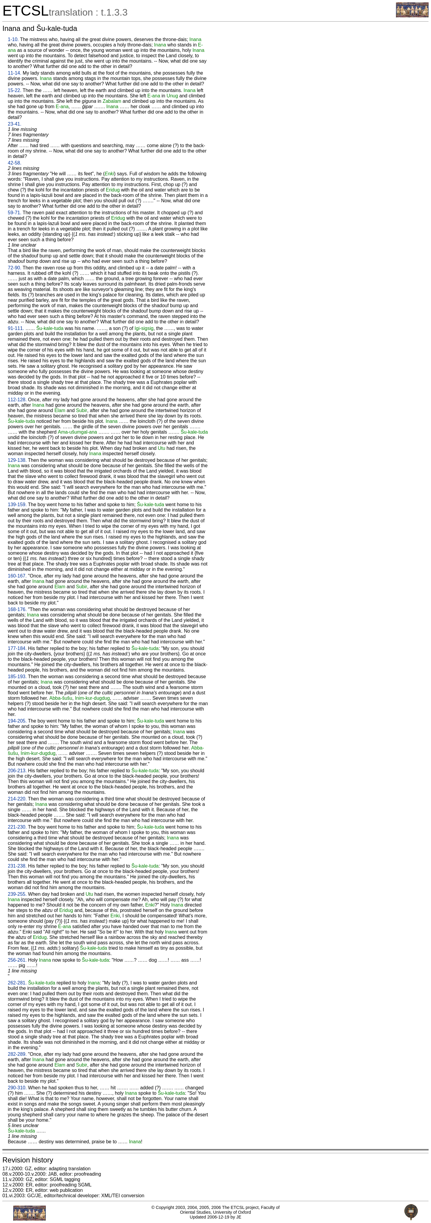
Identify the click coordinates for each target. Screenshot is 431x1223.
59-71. (14, 212)
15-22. (14, 90)
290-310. (17, 1087)
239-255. (17, 894)
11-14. (14, 73)
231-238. (17, 865)
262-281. (17, 982)
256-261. (17, 960)
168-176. (17, 609)
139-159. (17, 504)
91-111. (16, 328)
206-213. (17, 770)
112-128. (17, 399)
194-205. (17, 720)
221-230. (17, 827)
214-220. (17, 798)
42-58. (14, 162)
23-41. (14, 123)
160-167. (17, 575)
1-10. (13, 39)
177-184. (17, 648)
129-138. (17, 460)
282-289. (17, 1054)
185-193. (17, 676)
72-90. (14, 267)
